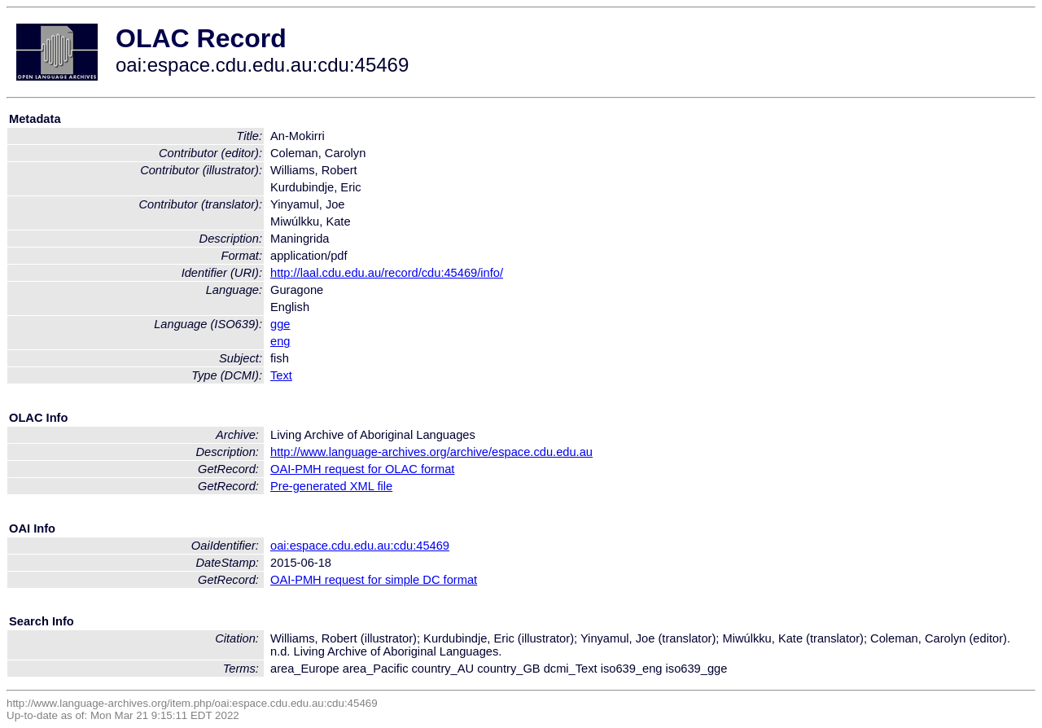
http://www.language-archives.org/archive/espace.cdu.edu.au (431, 451)
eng (280, 341)
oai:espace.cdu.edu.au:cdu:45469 (359, 545)
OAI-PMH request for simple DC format (373, 579)
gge (280, 324)
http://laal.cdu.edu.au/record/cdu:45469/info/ (386, 272)
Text (281, 375)
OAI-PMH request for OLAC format (362, 469)
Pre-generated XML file (331, 486)
